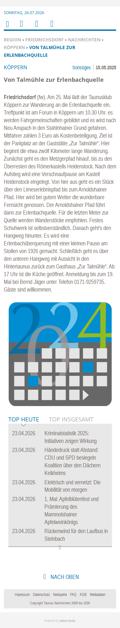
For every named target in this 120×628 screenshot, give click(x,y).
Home (7, 28)
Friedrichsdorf (44, 40)
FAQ (73, 594)
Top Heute (23, 419)
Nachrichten (84, 40)
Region (12, 40)
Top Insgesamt (71, 419)
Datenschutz (41, 594)
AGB (83, 594)
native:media (67, 621)
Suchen (35, 27)
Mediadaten (97, 594)
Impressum (22, 594)
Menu (21, 27)
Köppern (14, 47)
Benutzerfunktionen (51, 27)
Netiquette (60, 594)
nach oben (64, 576)
